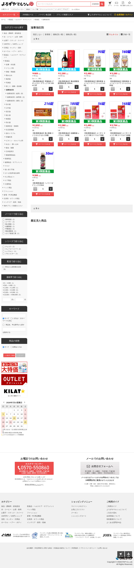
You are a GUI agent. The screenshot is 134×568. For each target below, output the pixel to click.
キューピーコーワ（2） (13, 249)
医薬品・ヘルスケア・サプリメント (40, 506)
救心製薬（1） (10, 224)
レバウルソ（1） (11, 251)
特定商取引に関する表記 (43, 548)
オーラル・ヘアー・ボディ (11, 522)
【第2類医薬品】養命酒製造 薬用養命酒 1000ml (68, 82)
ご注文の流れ (112, 513)
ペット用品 (31, 509)
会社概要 (30, 548)
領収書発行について (114, 519)
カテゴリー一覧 (9, 15)
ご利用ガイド (112, 506)
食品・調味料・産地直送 (10, 506)
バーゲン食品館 (44, 15)
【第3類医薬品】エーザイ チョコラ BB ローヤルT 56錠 (94, 134)
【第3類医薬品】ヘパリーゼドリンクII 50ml (42, 184)
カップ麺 (35, 9)
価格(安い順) (58, 34)
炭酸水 (28, 9)
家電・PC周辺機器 (34, 516)
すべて (7, 318)
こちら (38, 485)
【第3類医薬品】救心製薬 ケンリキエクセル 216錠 (43, 134)
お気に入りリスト (78, 509)
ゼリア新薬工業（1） (12, 233)
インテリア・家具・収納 (36, 522)
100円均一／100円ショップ (11, 516)
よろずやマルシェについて (117, 509)
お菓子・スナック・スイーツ (12, 513)
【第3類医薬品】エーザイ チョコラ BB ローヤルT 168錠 (120, 134)
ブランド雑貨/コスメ (64, 15)
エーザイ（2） (10, 222)
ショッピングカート (78, 516)
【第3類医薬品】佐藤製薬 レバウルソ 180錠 (68, 134)
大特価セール (27, 15)
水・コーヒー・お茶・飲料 (11, 509)
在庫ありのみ (17, 347)
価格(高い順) (71, 34)
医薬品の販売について (62, 548)
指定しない (37, 34)
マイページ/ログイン (79, 506)
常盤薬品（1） (10, 229)
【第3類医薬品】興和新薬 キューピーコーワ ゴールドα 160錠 (120, 83)
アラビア (65, 9)
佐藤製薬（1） (10, 226)
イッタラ (58, 9)
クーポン (74, 513)
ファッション (32, 513)
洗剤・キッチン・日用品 (10, 519)
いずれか (15, 318)
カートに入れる (44, 94)
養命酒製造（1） (11, 231)
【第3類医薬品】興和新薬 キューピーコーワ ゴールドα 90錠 (94, 83)
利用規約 (75, 548)
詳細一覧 (126, 34)
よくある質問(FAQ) (114, 522)
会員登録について (113, 516)
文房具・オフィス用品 (35, 519)
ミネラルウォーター (17, 9)
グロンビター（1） (12, 254)
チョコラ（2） (10, 247)
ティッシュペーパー (46, 9)
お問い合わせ (102, 548)
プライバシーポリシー (88, 548)
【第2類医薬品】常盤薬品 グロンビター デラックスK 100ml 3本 (43, 83)
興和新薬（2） (10, 219)
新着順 (47, 34)
